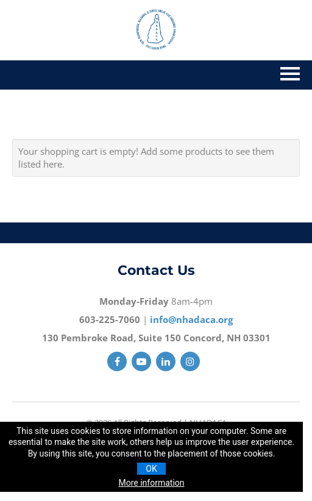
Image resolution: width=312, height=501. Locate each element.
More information (151, 483)
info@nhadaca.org (191, 319)
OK (151, 469)
